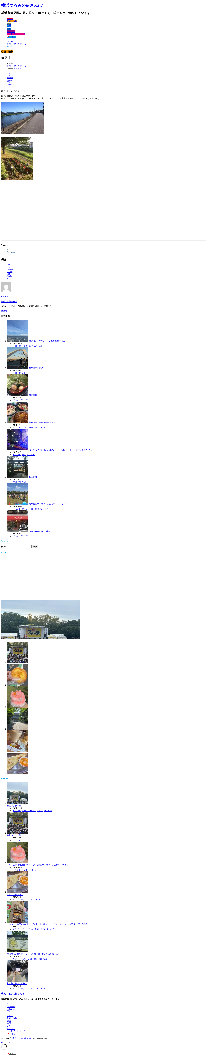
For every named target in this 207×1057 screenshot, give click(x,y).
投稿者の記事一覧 (9, 301)
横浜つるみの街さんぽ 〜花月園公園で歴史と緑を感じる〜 (33, 954)
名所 (9, 26)
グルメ (10, 19)
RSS (8, 1011)
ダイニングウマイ (15, 895)
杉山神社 (33, 477)
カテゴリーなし (29, 811)
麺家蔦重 (33, 395)
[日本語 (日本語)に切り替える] (11, 1054)
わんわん (18, 68)
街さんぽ (22, 66)
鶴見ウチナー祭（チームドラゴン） (45, 422)
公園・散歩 (12, 21)
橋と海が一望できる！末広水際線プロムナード (50, 341)
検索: (3, 547)
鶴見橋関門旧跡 (36, 368)
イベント (11, 31)
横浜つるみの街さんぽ (21, 5)
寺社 (9, 29)
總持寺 (4, 311)
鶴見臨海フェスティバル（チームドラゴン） (49, 504)
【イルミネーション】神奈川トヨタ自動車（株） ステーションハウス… (61, 450)
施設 (9, 24)
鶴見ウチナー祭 (14, 806)
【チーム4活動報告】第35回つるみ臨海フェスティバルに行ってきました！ (40, 865)
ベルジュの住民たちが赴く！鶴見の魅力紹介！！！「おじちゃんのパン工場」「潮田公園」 (48, 924)
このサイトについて (16, 34)
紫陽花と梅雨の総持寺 (17, 983)
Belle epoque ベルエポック (40, 531)
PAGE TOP (5, 1043)
